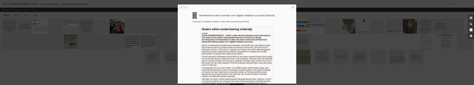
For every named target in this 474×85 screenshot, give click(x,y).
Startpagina (17, 10)
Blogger (252, 83)
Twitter (32, 10)
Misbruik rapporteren (261, 83)
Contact (26, 10)
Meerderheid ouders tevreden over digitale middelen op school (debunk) (237, 15)
